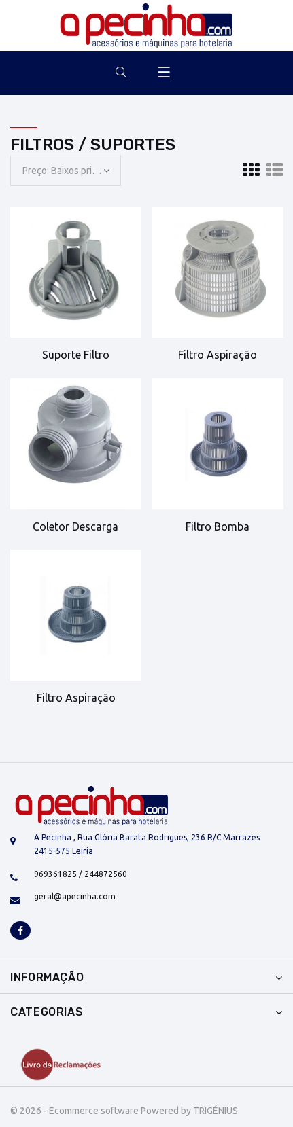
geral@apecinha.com (75, 896)
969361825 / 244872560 (80, 874)
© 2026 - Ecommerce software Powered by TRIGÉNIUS (124, 1110)
